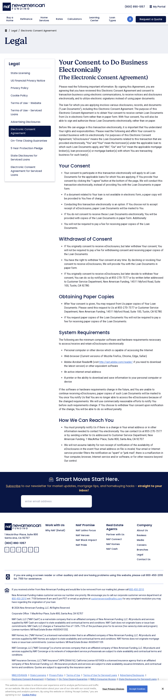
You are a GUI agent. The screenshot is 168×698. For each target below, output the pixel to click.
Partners (51, 679)
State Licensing (20, 73)
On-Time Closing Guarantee (29, 141)
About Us (142, 530)
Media (140, 540)
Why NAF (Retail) (55, 530)
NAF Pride (81, 545)
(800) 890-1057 (15, 543)
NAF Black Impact (86, 540)
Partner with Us (115, 534)
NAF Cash (112, 549)
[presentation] (119, 501)
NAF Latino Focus (86, 530)
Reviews (141, 535)
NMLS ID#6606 (19, 675)
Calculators (74, 19)
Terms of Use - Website (26, 103)
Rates (59, 19)
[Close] (162, 690)
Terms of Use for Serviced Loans (100, 675)
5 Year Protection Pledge (27, 148)
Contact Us (143, 559)
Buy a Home (9, 19)
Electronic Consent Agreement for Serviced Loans (26, 171)
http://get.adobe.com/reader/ (116, 362)
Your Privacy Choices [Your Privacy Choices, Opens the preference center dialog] (113, 690)
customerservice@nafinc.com (106, 598)
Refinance (26, 19)
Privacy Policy (19, 88)
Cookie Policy (19, 95)
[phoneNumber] (135, 7)
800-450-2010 (154, 575)
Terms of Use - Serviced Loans (26, 112)
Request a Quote (151, 19)
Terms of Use (73, 675)
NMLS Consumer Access (103, 679)
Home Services (44, 19)
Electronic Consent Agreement (23, 131)
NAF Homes (113, 544)
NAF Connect (114, 539)
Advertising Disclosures (25, 122)
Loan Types (112, 19)
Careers (142, 545)
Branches (142, 549)
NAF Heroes (82, 535)
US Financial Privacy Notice (28, 81)
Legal (14, 30)
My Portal (157, 6)
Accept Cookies (137, 690)
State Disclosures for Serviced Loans (24, 157)
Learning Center (94, 19)
